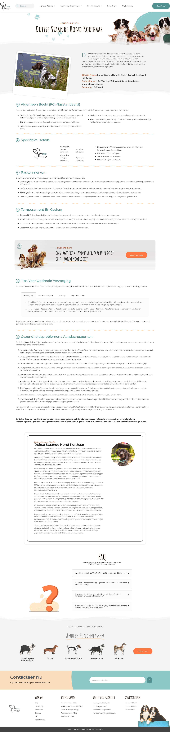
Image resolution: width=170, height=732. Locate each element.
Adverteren (39, 710)
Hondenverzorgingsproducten (104, 713)
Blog (36, 703)
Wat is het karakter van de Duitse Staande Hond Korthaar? (101, 573)
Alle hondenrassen (68, 716)
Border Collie (96, 659)
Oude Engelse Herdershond (27, 660)
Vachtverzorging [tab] (45, 295)
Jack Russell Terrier (73, 659)
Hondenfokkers (130, 703)
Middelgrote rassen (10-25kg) (72, 706)
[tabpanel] (85, 308)
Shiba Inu (119, 659)
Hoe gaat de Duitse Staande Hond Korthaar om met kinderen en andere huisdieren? (98, 595)
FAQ (36, 716)
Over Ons (112, 6)
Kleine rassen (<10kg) (69, 703)
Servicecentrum (94, 6)
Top (6, 720)
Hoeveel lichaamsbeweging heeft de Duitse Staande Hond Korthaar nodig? (101, 584)
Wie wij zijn (39, 706)
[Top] (6, 717)
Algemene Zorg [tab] (78, 295)
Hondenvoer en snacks (101, 703)
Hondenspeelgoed (99, 706)
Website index (40, 720)
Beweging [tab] (28, 295)
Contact (38, 713)
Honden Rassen (47, 6)
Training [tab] (61, 295)
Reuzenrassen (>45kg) (69, 713)
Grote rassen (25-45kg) (69, 710)
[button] (102, 573)
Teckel (50, 659)
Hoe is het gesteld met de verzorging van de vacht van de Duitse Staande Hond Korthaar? (101, 606)
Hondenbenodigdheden (102, 710)
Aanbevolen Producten (70, 6)
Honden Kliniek (130, 706)
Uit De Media (127, 6)
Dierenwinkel (130, 710)
